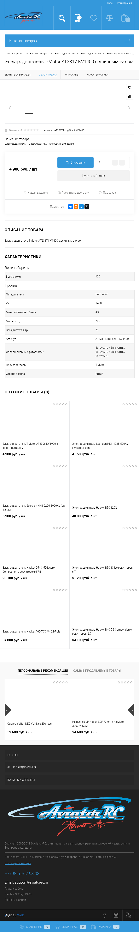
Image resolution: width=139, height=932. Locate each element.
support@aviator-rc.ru (31, 883)
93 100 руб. (35, 580)
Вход (110, 3)
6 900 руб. (35, 518)
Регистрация (124, 3)
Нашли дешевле (35, 192)
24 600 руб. (84, 732)
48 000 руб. (104, 518)
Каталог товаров (69, 40)
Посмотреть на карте (18, 863)
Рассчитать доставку (73, 192)
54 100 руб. (104, 642)
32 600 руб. (19, 732)
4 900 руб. (35, 456)
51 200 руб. (104, 580)
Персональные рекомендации (43, 671)
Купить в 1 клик (93, 176)
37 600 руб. (35, 642)
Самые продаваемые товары (97, 671)
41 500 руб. (104, 456)
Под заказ (107, 192)
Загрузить (102, 347)
